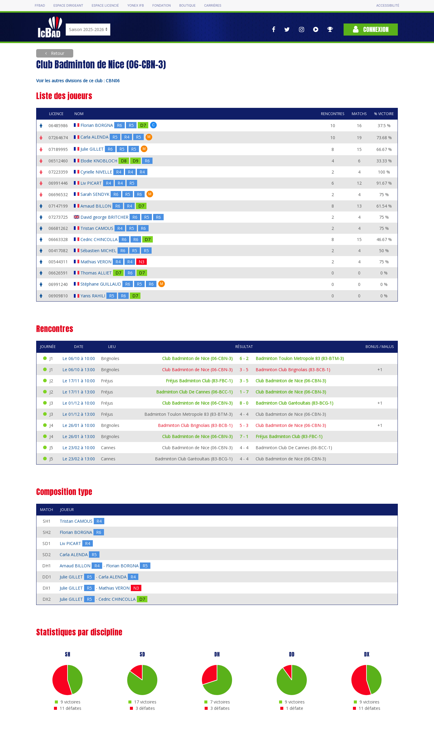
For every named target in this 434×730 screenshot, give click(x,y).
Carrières (212, 6)
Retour (57, 53)
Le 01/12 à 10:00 (78, 403)
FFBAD (40, 6)
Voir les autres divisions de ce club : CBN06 (78, 80)
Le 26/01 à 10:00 (78, 425)
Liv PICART (91, 183)
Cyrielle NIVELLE (96, 172)
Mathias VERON (96, 262)
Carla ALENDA (95, 137)
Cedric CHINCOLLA (99, 239)
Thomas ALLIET (96, 273)
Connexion (370, 29)
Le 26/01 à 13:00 (78, 436)
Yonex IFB (135, 6)
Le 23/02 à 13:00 (78, 459)
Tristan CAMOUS (97, 228)
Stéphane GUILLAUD (101, 284)
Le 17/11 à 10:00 (78, 381)
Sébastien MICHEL (99, 250)
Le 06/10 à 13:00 (78, 369)
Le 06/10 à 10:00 (78, 358)
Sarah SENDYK (95, 194)
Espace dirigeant (68, 6)
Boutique (187, 6)
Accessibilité (387, 6)
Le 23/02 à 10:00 (78, 447)
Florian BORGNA (97, 125)
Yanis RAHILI (93, 296)
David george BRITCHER (105, 217)
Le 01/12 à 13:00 (78, 414)
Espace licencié (105, 6)
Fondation (161, 6)
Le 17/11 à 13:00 (78, 392)
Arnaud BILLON (96, 206)
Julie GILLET (92, 149)
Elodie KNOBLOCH (99, 161)
